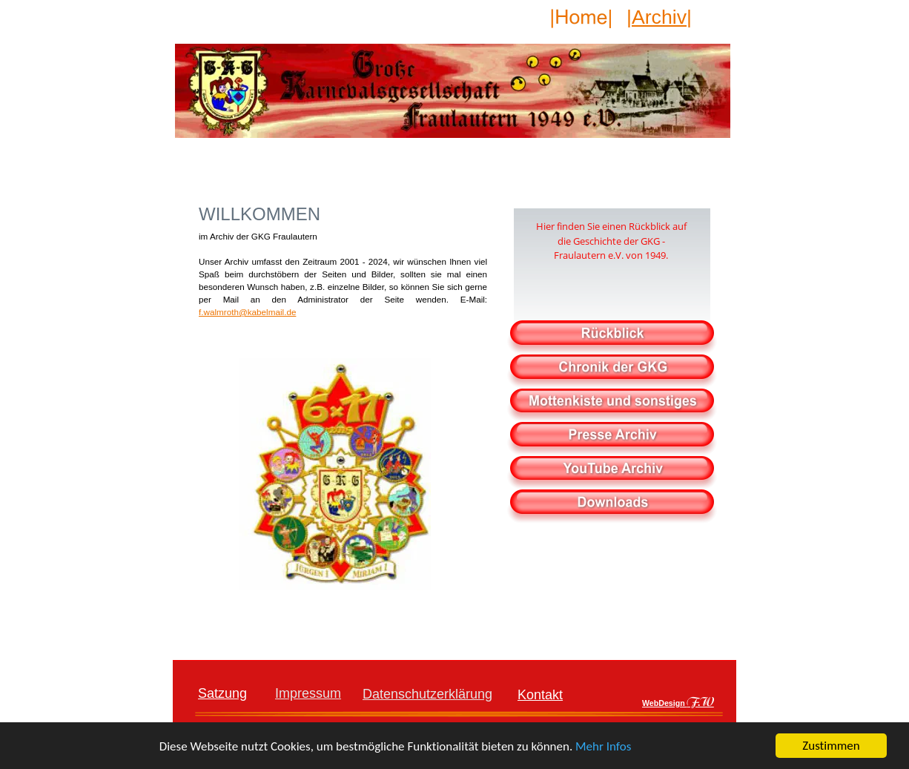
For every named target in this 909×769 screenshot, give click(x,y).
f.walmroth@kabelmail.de (247, 312)
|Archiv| (659, 17)
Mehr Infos (603, 746)
